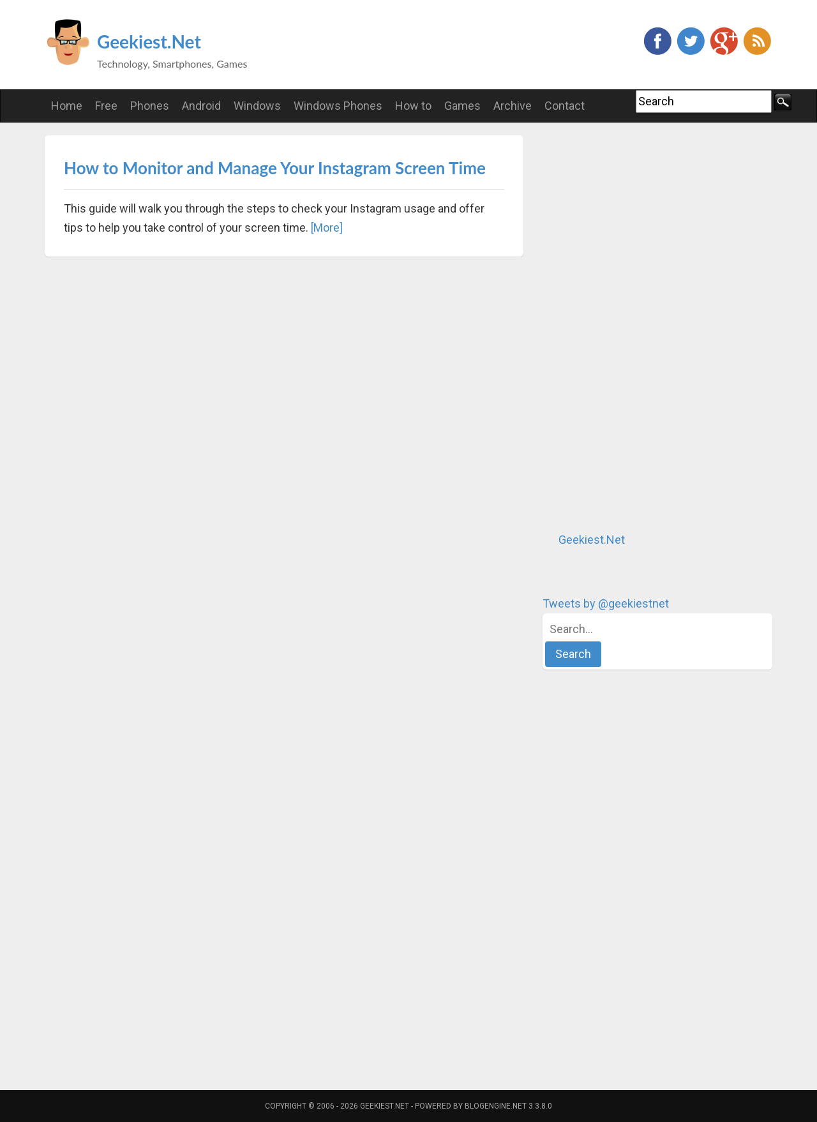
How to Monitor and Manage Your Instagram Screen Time (275, 168)
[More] (327, 227)
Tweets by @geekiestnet (606, 603)
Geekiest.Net (149, 41)
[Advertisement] (638, 326)
